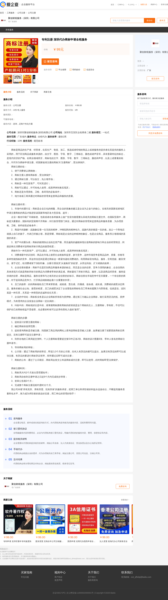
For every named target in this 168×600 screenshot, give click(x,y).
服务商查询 (93, 580)
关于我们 (92, 577)
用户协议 (58, 577)
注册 (166, 4)
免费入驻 (143, 4)
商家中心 (154, 4)
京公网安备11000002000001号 (80, 593)
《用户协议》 (146, 127)
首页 (112, 4)
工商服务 (11, 13)
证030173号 (59, 593)
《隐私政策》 (156, 127)
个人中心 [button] (132, 5)
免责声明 (58, 580)
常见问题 (25, 577)
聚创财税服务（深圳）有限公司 (23, 18)
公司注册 (21, 13)
